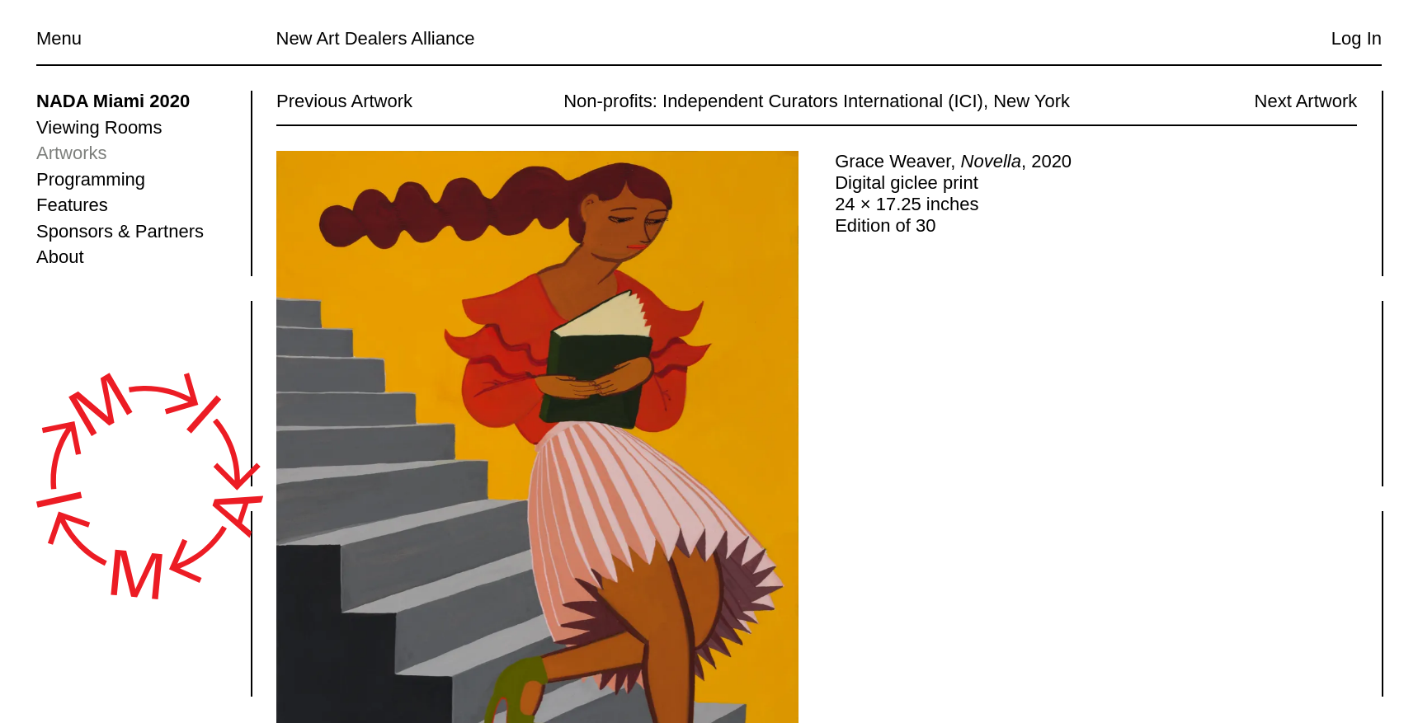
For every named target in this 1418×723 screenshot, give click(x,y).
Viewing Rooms (99, 127)
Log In (1356, 38)
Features (72, 205)
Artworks (71, 153)
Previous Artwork (344, 101)
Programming (90, 179)
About (60, 256)
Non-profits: (610, 101)
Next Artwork (1305, 101)
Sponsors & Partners (120, 231)
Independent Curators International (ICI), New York (866, 101)
